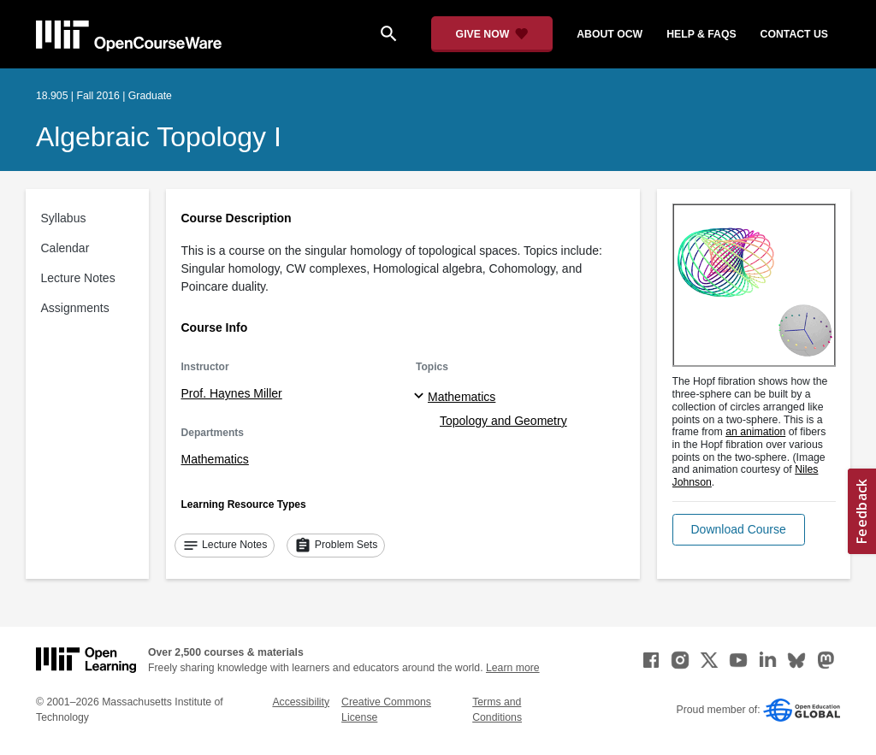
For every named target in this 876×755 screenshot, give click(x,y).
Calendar (65, 248)
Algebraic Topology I (158, 136)
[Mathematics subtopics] (421, 397)
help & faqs (701, 34)
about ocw (609, 34)
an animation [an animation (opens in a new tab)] (755, 432)
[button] (738, 530)
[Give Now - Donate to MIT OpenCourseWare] (492, 34)
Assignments (75, 308)
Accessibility (300, 702)
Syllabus (63, 218)
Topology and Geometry (503, 421)
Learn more (513, 668)
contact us (794, 34)
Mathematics (215, 459)
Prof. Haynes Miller (231, 393)
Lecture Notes (78, 278)
